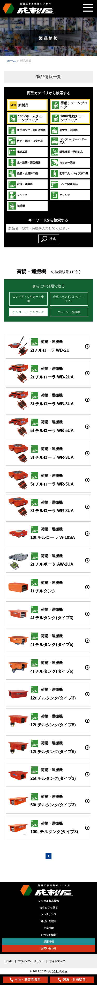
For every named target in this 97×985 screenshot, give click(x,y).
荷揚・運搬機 (20, 184)
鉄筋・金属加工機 (23, 173)
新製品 (18, 105)
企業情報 (48, 928)
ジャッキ (17, 195)
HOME (9, 961)
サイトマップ (57, 961)
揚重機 (16, 206)
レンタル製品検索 (48, 901)
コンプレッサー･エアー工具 (69, 141)
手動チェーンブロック (69, 105)
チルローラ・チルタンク (28, 312)
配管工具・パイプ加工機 (69, 173)
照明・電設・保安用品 (25, 141)
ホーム (11, 60)
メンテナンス (48, 914)
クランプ (60, 195)
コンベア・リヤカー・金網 (28, 299)
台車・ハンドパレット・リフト (68, 299)
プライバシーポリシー (31, 961)
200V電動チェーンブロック (68, 118)
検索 (48, 239)
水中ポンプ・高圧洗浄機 (27, 130)
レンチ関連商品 (64, 184)
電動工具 (17, 152)
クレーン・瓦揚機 (68, 312)
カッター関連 (63, 163)
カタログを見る (49, 907)
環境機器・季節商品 (67, 152)
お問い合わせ (48, 948)
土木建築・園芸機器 (24, 163)
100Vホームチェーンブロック (26, 118)
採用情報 (48, 941)
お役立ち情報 (48, 935)
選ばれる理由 (48, 921)
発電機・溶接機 (64, 130)
